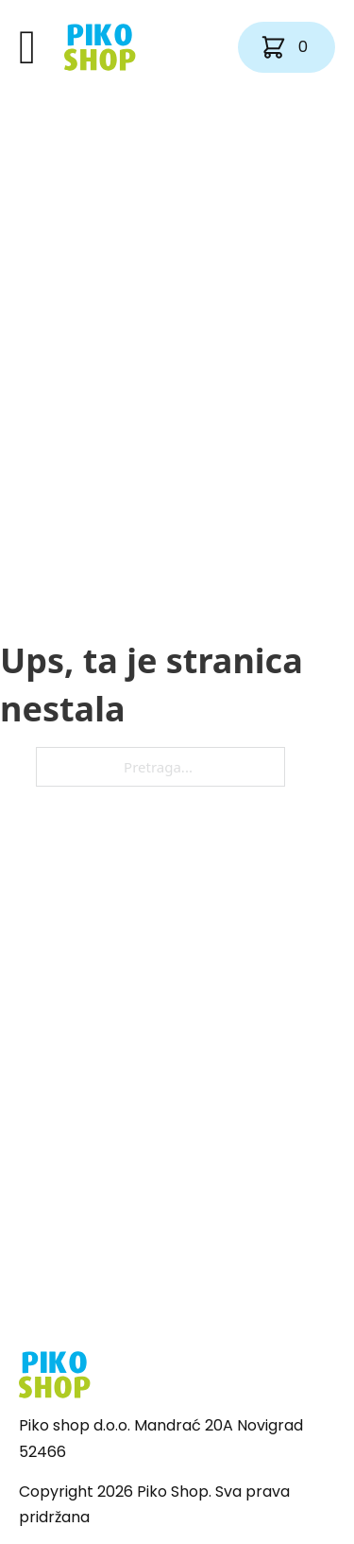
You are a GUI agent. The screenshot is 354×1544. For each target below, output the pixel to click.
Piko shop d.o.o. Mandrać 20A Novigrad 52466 (161, 1438)
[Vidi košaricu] (286, 47)
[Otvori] (27, 47)
